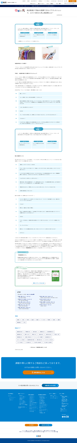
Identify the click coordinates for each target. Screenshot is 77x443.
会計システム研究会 (30, 294)
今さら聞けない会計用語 (47, 342)
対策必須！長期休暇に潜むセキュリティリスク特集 (64, 397)
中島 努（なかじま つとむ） (45, 304)
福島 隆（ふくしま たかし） (23, 304)
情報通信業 (19, 322)
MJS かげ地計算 (41, 401)
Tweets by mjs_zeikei (19, 349)
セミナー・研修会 (52, 393)
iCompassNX (41, 399)
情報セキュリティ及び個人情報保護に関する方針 (26, 431)
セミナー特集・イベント (53, 396)
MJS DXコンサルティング (21, 407)
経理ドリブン (62, 408)
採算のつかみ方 (27, 334)
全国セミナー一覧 (52, 395)
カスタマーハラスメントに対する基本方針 (51, 431)
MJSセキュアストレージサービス (33, 408)
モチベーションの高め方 (21, 339)
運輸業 (59, 319)
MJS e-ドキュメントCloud (32, 405)
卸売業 (28, 319)
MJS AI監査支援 (41, 400)
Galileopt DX (31, 397)
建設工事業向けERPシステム (64, 404)
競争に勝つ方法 (39, 339)
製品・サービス (21, 393)
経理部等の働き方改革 (30, 339)
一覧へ (67, 415)
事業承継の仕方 (19, 337)
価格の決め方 (41, 334)
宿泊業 (54, 319)
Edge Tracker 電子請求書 (33, 402)
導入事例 (21, 399)
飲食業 (18, 319)
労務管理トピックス (63, 409)
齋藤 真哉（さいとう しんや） (24, 296)
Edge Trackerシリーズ (42, 406)
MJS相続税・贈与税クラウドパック (42, 403)
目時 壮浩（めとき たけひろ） (24, 307)
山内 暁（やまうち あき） (45, 299)
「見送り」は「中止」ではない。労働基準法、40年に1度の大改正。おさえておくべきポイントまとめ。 (64, 400)
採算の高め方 (35, 331)
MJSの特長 (10, 393)
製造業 (33, 319)
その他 (24, 322)
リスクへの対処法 (20, 342)
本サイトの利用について (30, 430)
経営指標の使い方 (48, 337)
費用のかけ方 (34, 334)
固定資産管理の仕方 (50, 331)
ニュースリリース (11, 397)
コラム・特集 (61, 393)
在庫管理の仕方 (42, 331)
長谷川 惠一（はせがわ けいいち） (24, 299)
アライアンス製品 (22, 396)
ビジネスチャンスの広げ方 (49, 339)
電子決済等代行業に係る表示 (39, 431)
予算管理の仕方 (27, 331)
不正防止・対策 (56, 334)
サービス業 (43, 319)
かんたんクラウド (42, 397)
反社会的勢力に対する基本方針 (49, 430)
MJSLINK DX (31, 398)
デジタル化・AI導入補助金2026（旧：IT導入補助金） (64, 406)
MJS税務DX (31, 401)
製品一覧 (21, 395)
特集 (61, 395)
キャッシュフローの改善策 (38, 337)
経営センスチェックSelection (38, 283)
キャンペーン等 (22, 400)
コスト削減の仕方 (28, 342)
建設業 (37, 319)
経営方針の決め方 (48, 334)
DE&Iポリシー (42, 430)
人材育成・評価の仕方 (28, 337)
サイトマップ (24, 430)
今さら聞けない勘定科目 (37, 342)
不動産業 (48, 319)
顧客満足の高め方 (20, 331)
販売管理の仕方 (19, 334)
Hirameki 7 (31, 411)
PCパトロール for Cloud (42, 409)
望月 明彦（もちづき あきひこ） (46, 296)
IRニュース (10, 398)
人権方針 (37, 430)
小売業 (23, 319)
